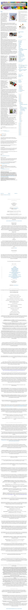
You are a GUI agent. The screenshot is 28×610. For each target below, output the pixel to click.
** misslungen (20, 86)
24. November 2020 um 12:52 (5, 163)
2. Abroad (19, 43)
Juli (20, 115)
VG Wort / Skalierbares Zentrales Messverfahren (14, 272)
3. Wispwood (19, 44)
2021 (19, 100)
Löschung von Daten (14, 275)
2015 (19, 127)
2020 (19, 101)
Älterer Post (16, 193)
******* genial (19, 91)
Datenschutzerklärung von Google (4, 176)
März (20, 119)
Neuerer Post (2, 193)
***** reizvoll (19, 89)
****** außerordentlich (20, 90)
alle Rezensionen (20, 36)
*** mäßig (19, 87)
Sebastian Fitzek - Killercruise (23, 107)
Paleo (1, 11)
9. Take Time (19, 51)
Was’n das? (19, 76)
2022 (19, 99)
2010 (19, 132)
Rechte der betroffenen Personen (15, 277)
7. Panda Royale (20, 48)
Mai (20, 117)
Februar (21, 120)
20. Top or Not (20, 61)
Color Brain (21, 106)
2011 (19, 131)
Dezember (21, 102)
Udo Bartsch (2, 165)
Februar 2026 (20, 81)
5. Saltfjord (19, 46)
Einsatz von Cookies (14, 271)
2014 (19, 128)
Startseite (9, 193)
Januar (20, 121)
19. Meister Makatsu (20, 60)
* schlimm (19, 85)
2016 (19, 126)
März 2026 (19, 80)
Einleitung (15, 266)
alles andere (19, 37)
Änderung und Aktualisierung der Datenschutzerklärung (15, 276)
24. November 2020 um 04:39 (5, 155)
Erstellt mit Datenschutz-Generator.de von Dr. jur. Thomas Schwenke (14, 608)
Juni (20, 116)
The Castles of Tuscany (22, 110)
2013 (19, 129)
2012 (19, 130)
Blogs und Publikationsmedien (14, 273)
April (20, 118)
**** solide (19, 88)
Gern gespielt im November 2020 (23, 104)
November (21, 103)
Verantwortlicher (15, 267)
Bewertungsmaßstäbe (24, 21)
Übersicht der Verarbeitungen (14, 268)
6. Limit (19, 47)
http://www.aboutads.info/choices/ (23, 405)
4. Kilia (19, 45)
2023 (19, 98)
